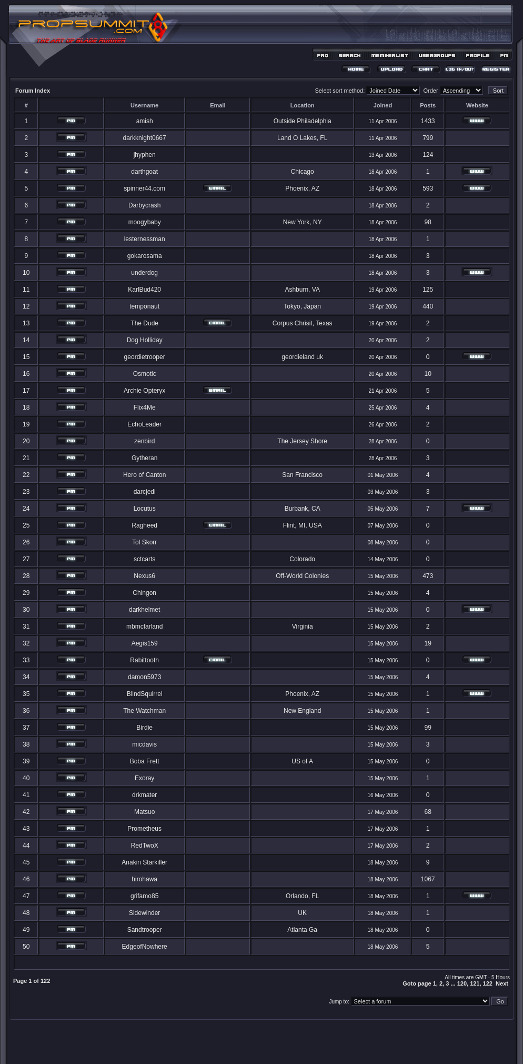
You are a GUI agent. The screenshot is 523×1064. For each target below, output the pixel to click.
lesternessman (144, 239)
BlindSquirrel (145, 694)
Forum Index (32, 90)
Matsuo (144, 812)
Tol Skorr (144, 542)
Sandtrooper (144, 929)
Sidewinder (144, 913)
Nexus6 (144, 576)
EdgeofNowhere (144, 946)
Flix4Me (145, 407)
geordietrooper (144, 357)
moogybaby (144, 222)
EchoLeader (144, 424)
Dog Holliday (145, 340)
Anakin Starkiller (144, 862)
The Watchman (144, 710)
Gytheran (144, 458)
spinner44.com (144, 188)
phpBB (243, 1041)
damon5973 (144, 677)
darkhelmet (144, 609)
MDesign (299, 1047)
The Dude (144, 323)
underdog (144, 272)
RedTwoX (144, 845)
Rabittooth (144, 660)
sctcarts (144, 559)
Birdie (144, 727)
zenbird (144, 441)
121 (474, 983)
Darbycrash (144, 205)
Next (502, 983)
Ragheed (144, 525)
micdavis (144, 744)
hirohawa (144, 879)
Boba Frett (144, 761)
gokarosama (144, 256)
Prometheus (144, 828)
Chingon (144, 592)
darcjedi (145, 491)
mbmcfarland (144, 626)
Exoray (144, 778)
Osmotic (144, 373)
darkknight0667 (144, 138)
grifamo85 (144, 896)
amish (144, 121)
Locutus (145, 508)
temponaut (144, 306)
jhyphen (145, 154)
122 (487, 983)
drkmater (144, 795)
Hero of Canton (144, 475)
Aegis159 (145, 643)
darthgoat (144, 171)
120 (462, 983)
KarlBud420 (144, 289)
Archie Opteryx (144, 390)
